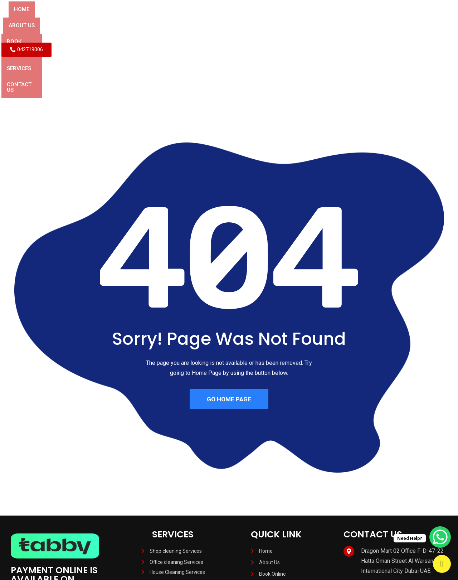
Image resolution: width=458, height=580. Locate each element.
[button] (259, 19)
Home (111, 18)
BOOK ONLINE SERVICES (201, 18)
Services (259, 18)
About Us (144, 18)
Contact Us (303, 18)
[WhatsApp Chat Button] (440, 537)
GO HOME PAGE (229, 338)
